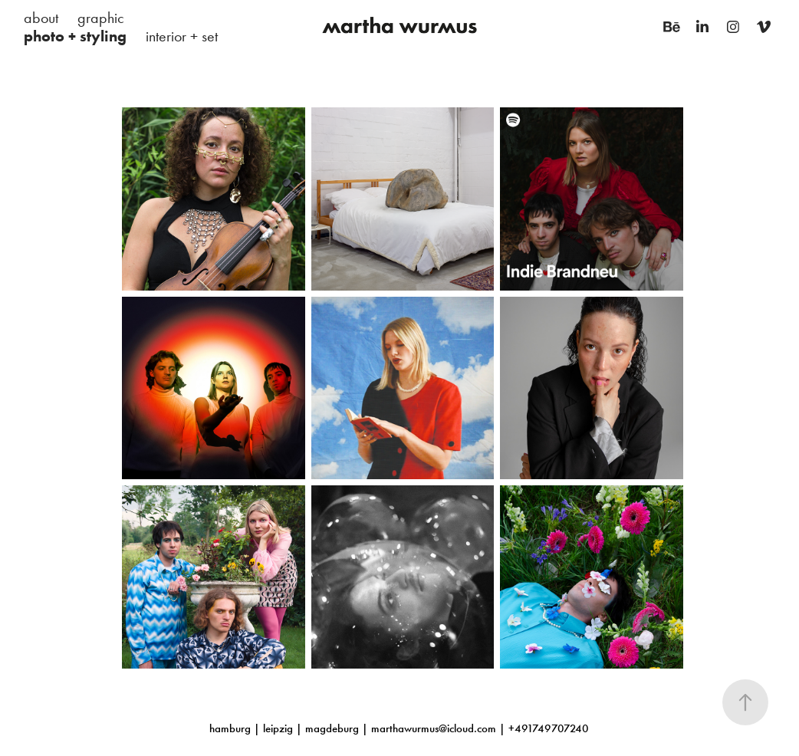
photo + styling (75, 36)
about (41, 17)
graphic (100, 17)
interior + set (182, 36)
